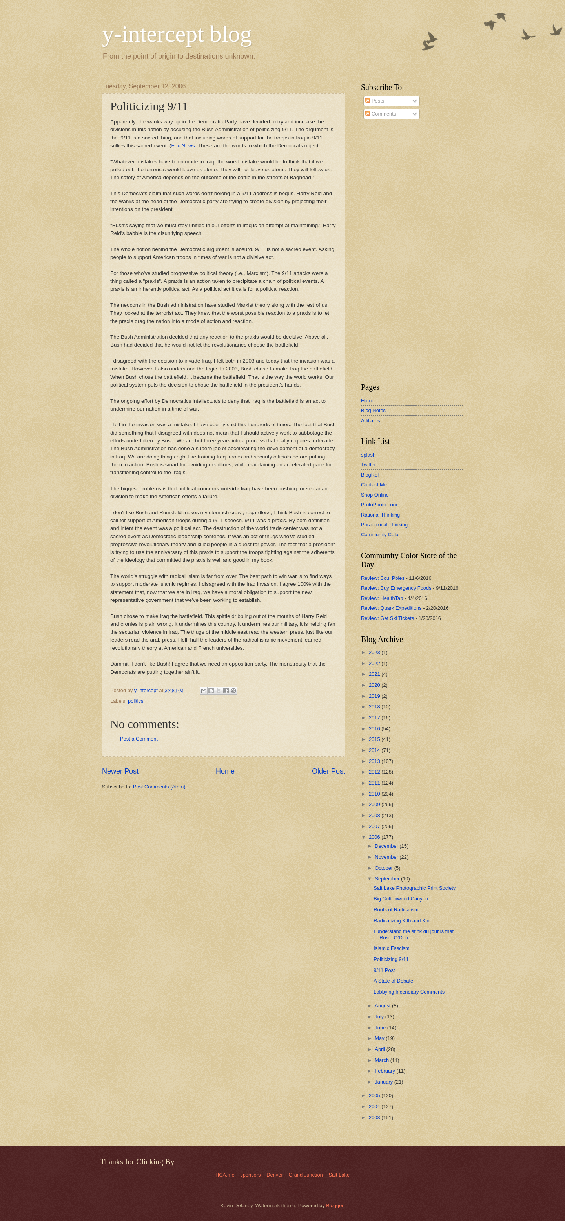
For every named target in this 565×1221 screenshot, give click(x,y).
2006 (375, 837)
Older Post (328, 771)
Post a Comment (139, 739)
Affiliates (370, 421)
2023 (375, 652)
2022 (375, 663)
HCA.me (225, 1175)
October (384, 868)
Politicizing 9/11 (391, 959)
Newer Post (120, 771)
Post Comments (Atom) (159, 787)
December (387, 846)
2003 (375, 1117)
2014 (375, 750)
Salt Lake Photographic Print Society (415, 888)
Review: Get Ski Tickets (387, 618)
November (387, 857)
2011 (375, 783)
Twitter (368, 465)
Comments (380, 114)
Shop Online (375, 495)
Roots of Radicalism (396, 910)
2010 (375, 794)
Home (225, 771)
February (385, 1071)
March (382, 1060)
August (383, 1005)
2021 (375, 674)
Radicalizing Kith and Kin (401, 921)
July (380, 1016)
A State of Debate (393, 981)
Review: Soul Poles (383, 578)
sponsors (251, 1175)
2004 (375, 1106)
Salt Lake (339, 1175)
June (381, 1027)
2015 (375, 739)
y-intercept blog (177, 34)
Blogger (334, 1205)
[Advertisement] (384, 251)
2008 (375, 815)
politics (135, 701)
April (380, 1049)
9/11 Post (384, 970)
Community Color (380, 534)
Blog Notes (373, 410)
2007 (375, 826)
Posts (374, 101)
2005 (375, 1095)
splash (368, 455)
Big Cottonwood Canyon (401, 899)
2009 (375, 804)
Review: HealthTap (382, 598)
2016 (375, 729)
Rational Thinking (380, 515)
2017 (375, 717)
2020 (375, 685)
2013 (375, 761)
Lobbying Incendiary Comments (409, 992)
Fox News (183, 145)
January (384, 1082)
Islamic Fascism (392, 948)
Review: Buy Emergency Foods (396, 588)
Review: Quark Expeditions (391, 608)
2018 (375, 707)
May (380, 1038)
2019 (375, 696)
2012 (375, 772)
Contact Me (374, 485)
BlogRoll (370, 475)
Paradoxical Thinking (384, 525)
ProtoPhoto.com (379, 505)
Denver (275, 1175)
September (388, 879)
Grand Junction (305, 1175)
